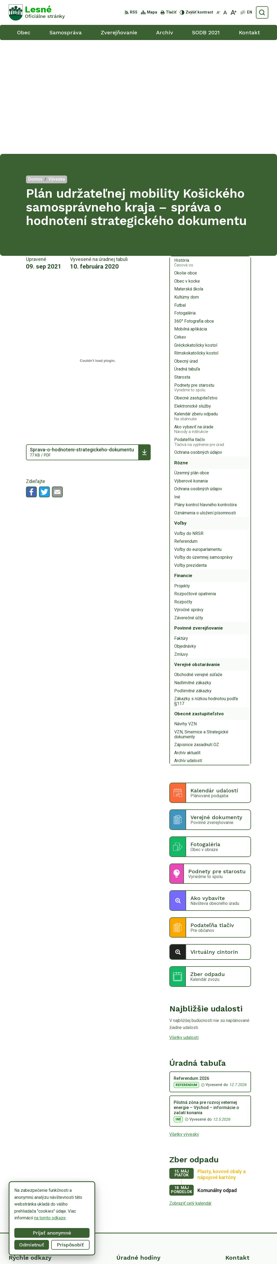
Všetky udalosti (184, 923)
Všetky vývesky (184, 1020)
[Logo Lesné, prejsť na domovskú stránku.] (37, 12)
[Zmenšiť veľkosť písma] (218, 12)
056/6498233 (238, 1197)
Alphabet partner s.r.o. (80, 1249)
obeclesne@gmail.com (246, 1209)
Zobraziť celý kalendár (190, 1089)
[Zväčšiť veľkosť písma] (233, 12)
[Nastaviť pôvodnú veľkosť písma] (225, 12)
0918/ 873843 (239, 1203)
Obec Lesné (148, 1249)
